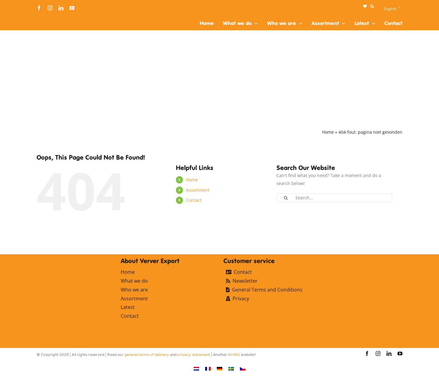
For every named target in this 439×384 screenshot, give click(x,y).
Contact (194, 200)
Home (328, 132)
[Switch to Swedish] (231, 368)
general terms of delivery (146, 354)
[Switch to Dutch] (196, 368)
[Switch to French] (208, 368)
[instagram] (50, 7)
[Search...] (334, 197)
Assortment (197, 190)
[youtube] (72, 7)
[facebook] (39, 7)
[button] (372, 6)
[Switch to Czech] (242, 368)
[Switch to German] (219, 368)
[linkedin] (61, 7)
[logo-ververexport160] (49, 18)
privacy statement (193, 354)
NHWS (234, 354)
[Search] (286, 198)
